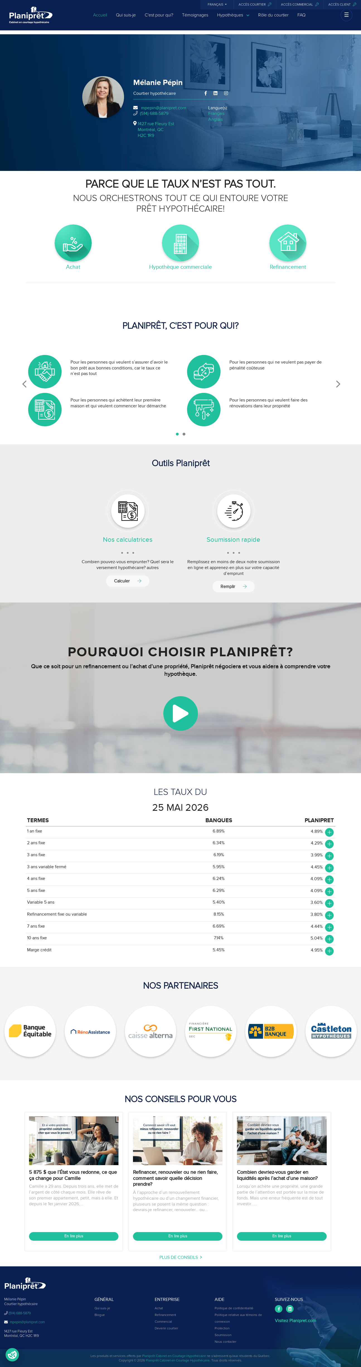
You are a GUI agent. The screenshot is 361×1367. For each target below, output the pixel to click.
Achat (159, 1308)
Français (216, 4)
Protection (222, 1328)
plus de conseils (180, 1257)
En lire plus (73, 1236)
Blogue (100, 1315)
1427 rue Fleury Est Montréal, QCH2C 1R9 (156, 129)
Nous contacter (225, 1342)
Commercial (163, 1322)
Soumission (223, 1335)
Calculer (127, 581)
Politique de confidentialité (234, 1308)
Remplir (234, 586)
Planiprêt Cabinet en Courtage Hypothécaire (174, 1356)
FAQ (301, 17)
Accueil (100, 17)
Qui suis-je (126, 17)
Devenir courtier (166, 1328)
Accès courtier (255, 4)
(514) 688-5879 (154, 113)
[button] (177, 434)
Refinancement (165, 1315)
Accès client (342, 4)
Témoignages (195, 17)
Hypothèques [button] (233, 17)
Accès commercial (300, 4)
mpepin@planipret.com (163, 108)
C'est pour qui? (159, 17)
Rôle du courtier (273, 17)
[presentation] (24, 384)
